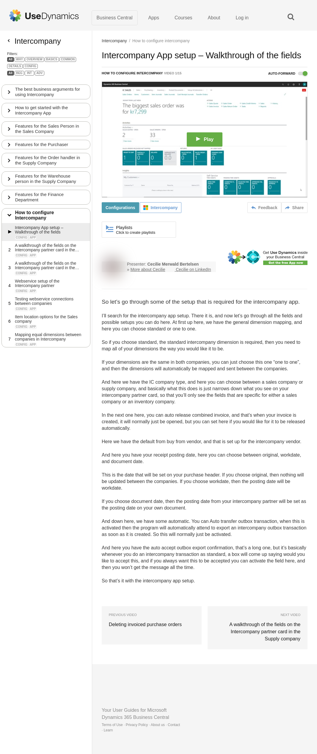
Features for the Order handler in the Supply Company (47, 162)
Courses (183, 17)
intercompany (270, 302)
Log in (242, 17)
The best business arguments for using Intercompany (47, 94)
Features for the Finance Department (39, 199)
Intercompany (114, 41)
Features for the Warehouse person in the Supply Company (45, 181)
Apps (153, 17)
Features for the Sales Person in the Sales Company (47, 131)
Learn (108, 730)
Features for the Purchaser (41, 146)
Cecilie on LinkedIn (193, 269)
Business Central (115, 17)
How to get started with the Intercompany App (41, 112)
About (214, 17)
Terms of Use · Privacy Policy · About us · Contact (141, 725)
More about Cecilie (148, 269)
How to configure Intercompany (34, 218)
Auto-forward (287, 74)
